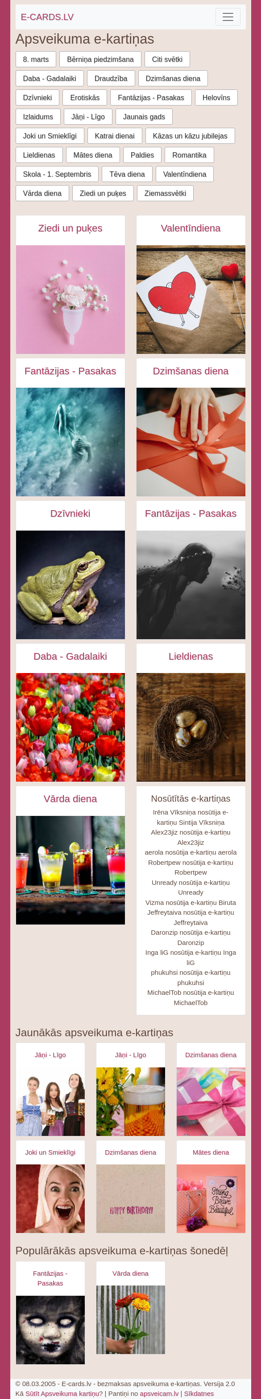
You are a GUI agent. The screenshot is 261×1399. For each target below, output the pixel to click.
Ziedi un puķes (103, 193)
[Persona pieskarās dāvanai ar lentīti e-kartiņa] (191, 442)
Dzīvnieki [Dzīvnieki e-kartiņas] (70, 513)
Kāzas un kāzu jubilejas (190, 136)
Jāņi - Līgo (88, 117)
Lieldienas (39, 155)
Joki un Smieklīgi (50, 136)
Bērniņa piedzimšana (100, 59)
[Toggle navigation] (227, 17)
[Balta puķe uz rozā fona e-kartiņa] (70, 299)
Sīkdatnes (199, 1393)
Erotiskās (84, 97)
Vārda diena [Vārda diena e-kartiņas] (70, 798)
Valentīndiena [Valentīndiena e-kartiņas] (191, 228)
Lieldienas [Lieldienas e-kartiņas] (191, 656)
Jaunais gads (144, 117)
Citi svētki (167, 59)
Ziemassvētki (165, 193)
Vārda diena (42, 193)
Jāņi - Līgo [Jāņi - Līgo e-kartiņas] (50, 1054)
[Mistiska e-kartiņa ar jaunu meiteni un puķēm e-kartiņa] (191, 585)
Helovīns (216, 97)
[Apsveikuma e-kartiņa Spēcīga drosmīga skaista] (211, 1198)
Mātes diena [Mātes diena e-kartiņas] (211, 1152)
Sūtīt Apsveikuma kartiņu (62, 1393)
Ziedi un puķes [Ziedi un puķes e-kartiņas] (70, 228)
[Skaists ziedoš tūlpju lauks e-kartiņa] (70, 727)
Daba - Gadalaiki (49, 78)
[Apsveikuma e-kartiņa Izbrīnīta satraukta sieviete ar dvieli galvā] (50, 1198)
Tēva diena (127, 174)
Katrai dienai (115, 136)
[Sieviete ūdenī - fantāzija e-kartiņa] (70, 442)
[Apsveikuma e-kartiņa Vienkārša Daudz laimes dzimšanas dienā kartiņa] (130, 1198)
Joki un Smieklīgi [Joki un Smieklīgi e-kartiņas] (50, 1152)
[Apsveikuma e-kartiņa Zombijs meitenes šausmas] (50, 1330)
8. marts (36, 59)
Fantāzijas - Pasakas (151, 97)
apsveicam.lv (159, 1393)
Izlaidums (38, 117)
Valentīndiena (185, 174)
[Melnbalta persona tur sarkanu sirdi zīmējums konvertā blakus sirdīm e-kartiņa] (191, 299)
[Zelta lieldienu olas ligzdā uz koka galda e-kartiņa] (191, 727)
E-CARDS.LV (47, 17)
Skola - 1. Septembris (57, 174)
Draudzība (111, 78)
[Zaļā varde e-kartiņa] (70, 585)
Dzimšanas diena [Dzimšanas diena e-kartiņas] (191, 371)
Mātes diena (93, 155)
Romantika (189, 155)
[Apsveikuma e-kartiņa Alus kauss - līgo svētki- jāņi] (130, 1101)
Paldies (142, 155)
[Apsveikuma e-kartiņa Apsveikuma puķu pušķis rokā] (130, 1319)
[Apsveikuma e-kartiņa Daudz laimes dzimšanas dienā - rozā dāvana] (211, 1101)
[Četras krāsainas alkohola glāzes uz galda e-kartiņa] (70, 870)
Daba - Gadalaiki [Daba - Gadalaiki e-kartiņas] (70, 656)
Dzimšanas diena (173, 78)
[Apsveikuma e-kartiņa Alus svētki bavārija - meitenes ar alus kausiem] (50, 1101)
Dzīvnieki (37, 97)
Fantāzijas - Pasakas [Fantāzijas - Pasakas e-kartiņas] (70, 371)
